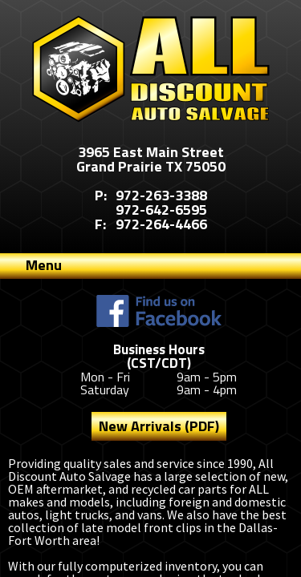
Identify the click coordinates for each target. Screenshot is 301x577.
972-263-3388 (161, 195)
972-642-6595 (161, 209)
